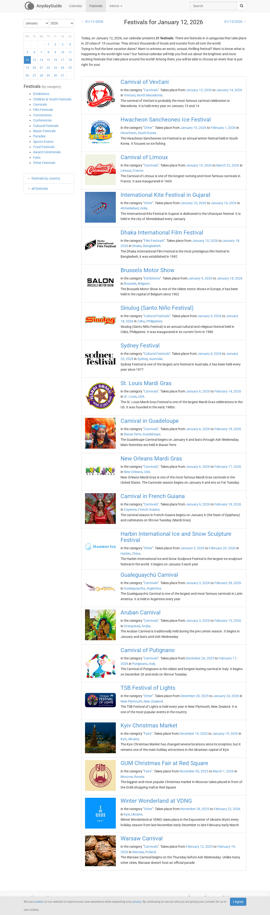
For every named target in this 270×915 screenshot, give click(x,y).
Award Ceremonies (47, 152)
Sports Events (43, 142)
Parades (39, 136)
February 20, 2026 (222, 548)
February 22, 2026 (227, 809)
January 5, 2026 (192, 548)
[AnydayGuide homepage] (42, 6)
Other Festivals (44, 163)
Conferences (42, 120)
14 (41, 60)
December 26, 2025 (200, 658)
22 (48, 67)
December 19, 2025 (194, 733)
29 (48, 75)
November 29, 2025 (194, 809)
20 (34, 67)
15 (48, 60)
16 (55, 60)
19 (27, 67)
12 (27, 60)
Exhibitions (41, 94)
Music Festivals (44, 131)
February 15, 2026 (227, 620)
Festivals (95, 6)
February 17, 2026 (227, 467)
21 (41, 67)
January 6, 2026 (198, 391)
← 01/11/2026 (92, 21)
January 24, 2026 (226, 696)
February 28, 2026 (227, 583)
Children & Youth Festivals (52, 99)
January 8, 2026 (209, 354)
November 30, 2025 (194, 771)
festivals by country (46, 178)
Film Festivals (43, 110)
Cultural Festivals (45, 126)
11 (70, 52)
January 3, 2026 (198, 583)
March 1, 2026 (223, 771)
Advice (115, 6)
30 (55, 75)
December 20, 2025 (194, 696)
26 (27, 75)
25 (70, 67)
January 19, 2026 (225, 733)
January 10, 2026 (193, 128)
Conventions (42, 115)
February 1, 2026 (223, 128)
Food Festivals (43, 147)
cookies (38, 901)
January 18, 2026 (230, 278)
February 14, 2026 (227, 391)
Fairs (36, 157)
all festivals (40, 188)
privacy (136, 901)
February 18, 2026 (227, 429)
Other (148, 128)
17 (62, 60)
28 (41, 75)
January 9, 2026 (200, 278)
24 (62, 67)
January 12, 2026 (199, 90)
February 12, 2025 (199, 846)
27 (34, 75)
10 (62, 52)
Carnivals (40, 104)
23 (55, 67)
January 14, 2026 (229, 90)
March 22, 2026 (227, 165)
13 (34, 60)
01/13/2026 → (235, 21)
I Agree (238, 902)
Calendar (75, 6)
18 (70, 60)
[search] (241, 6)
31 (62, 75)
